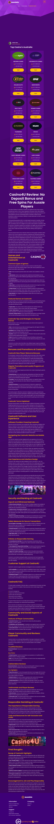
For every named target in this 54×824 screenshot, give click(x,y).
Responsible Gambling (14, 813)
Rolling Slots (18, 85)
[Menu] (44, 2)
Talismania (18, 132)
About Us (29, 803)
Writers (29, 805)
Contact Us (11, 812)
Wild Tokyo (18, 108)
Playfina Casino (36, 179)
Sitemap (10, 807)
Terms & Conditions (13, 805)
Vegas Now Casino (18, 179)
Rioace (36, 132)
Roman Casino (35, 108)
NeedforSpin (36, 85)
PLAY (18, 70)
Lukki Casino (36, 155)
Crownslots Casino (35, 61)
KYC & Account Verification (15, 815)
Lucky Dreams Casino (18, 155)
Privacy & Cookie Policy (14, 803)
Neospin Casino (18, 61)
